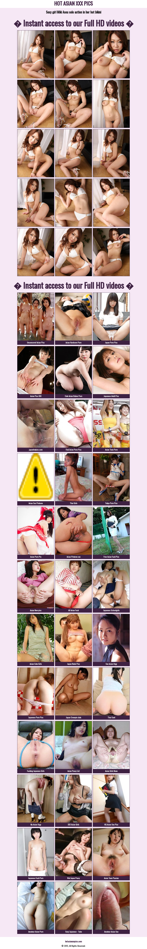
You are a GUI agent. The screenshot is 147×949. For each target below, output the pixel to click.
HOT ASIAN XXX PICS (73, 4)
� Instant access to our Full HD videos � (74, 23)
